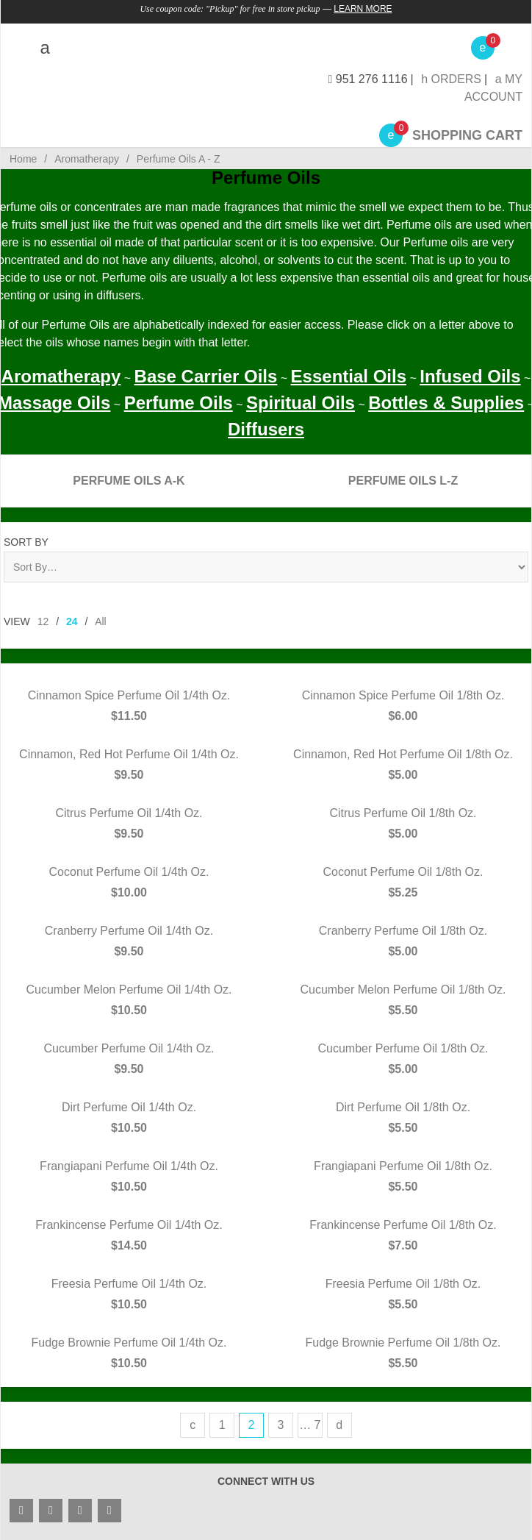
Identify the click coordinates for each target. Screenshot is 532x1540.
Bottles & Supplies (446, 403)
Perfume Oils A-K (128, 480)
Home (23, 159)
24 (72, 621)
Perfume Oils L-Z (403, 480)
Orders (451, 79)
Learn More (363, 9)
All (101, 621)
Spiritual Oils (300, 403)
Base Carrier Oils (206, 376)
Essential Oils (348, 376)
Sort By (26, 542)
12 (43, 621)
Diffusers (266, 429)
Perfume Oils (178, 403)
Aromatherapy (61, 376)
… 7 (309, 1425)
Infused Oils (470, 376)
